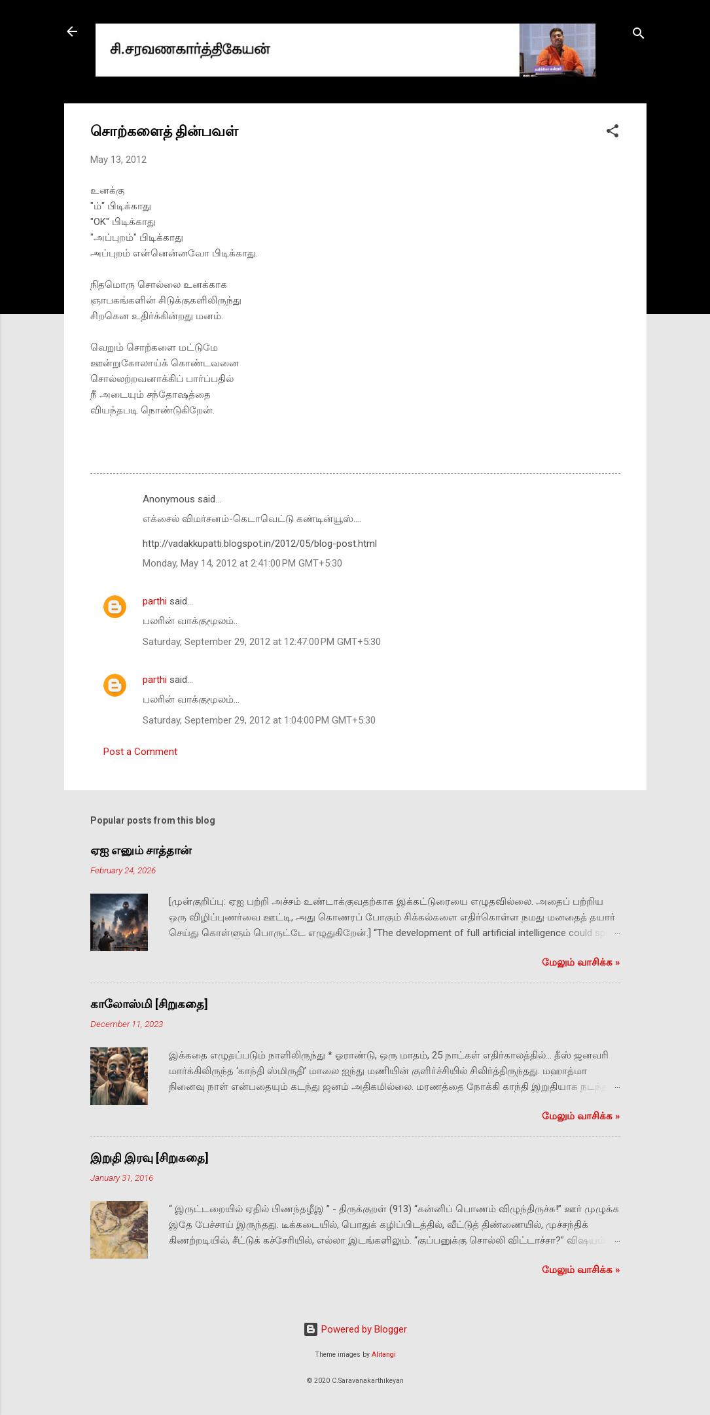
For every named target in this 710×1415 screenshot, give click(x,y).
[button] (612, 133)
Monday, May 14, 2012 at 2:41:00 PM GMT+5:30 (242, 563)
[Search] (639, 36)
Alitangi (384, 1354)
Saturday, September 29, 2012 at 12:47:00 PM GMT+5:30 (262, 642)
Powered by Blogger (355, 1329)
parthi (155, 601)
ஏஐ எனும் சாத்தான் (140, 850)
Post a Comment (140, 752)
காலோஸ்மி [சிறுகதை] (149, 1004)
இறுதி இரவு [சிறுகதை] (149, 1157)
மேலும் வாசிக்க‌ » (581, 962)
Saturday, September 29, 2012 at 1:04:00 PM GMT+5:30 (259, 720)
